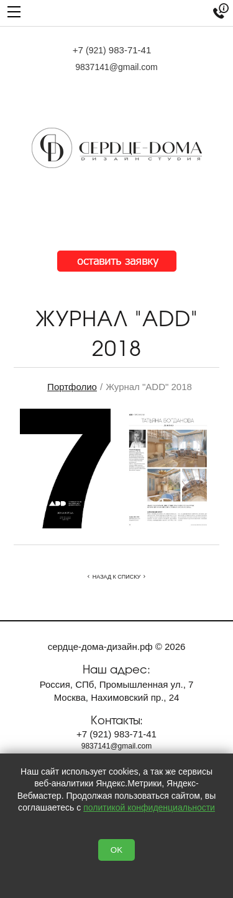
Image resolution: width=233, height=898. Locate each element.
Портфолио (72, 386)
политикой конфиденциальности (149, 807)
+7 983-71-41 (112, 50)
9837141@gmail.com (116, 67)
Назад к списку (116, 577)
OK (116, 850)
